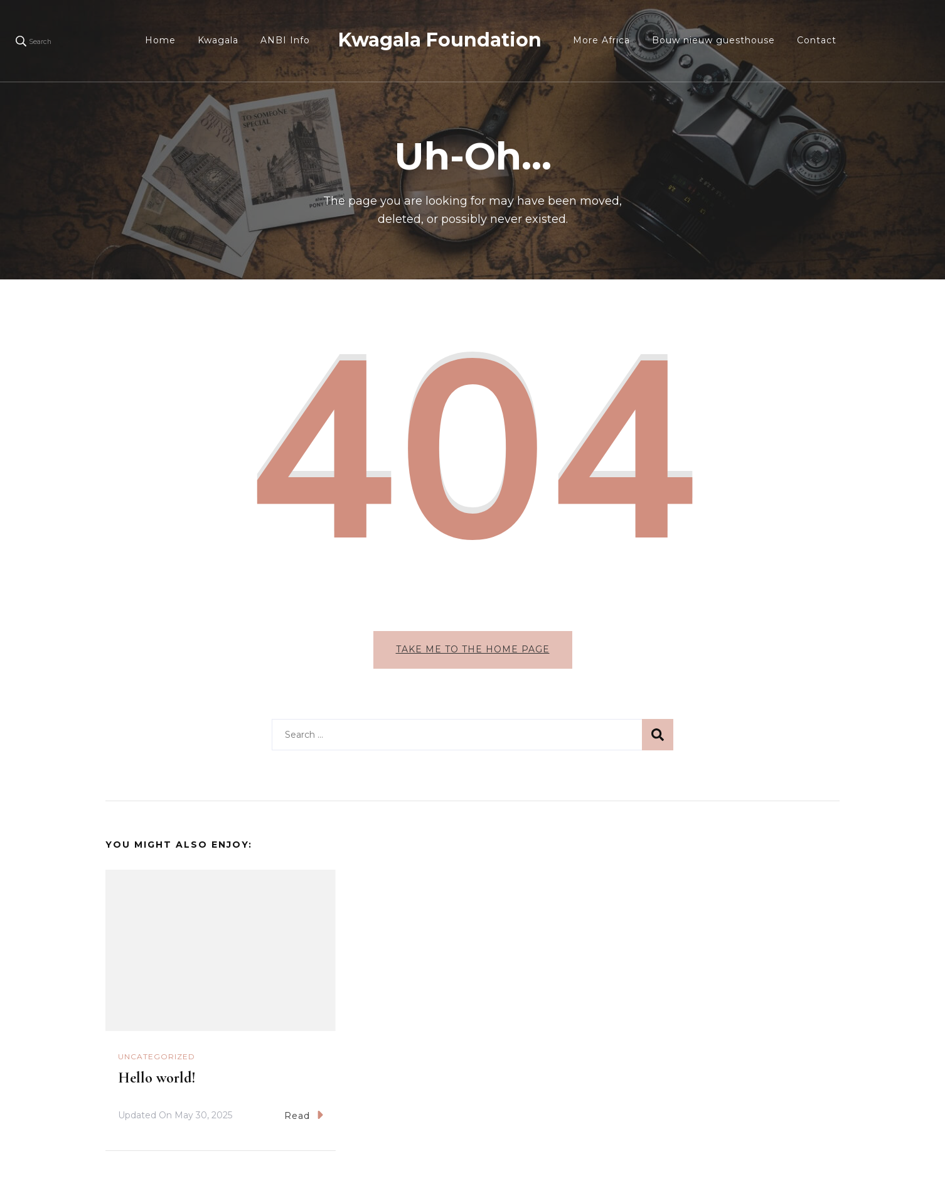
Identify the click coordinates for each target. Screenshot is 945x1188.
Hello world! (157, 1078)
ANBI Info (285, 40)
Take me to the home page (473, 649)
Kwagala (218, 40)
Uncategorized (156, 1056)
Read (303, 1114)
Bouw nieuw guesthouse (713, 40)
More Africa (601, 40)
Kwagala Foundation (440, 39)
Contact (816, 40)
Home (160, 40)
